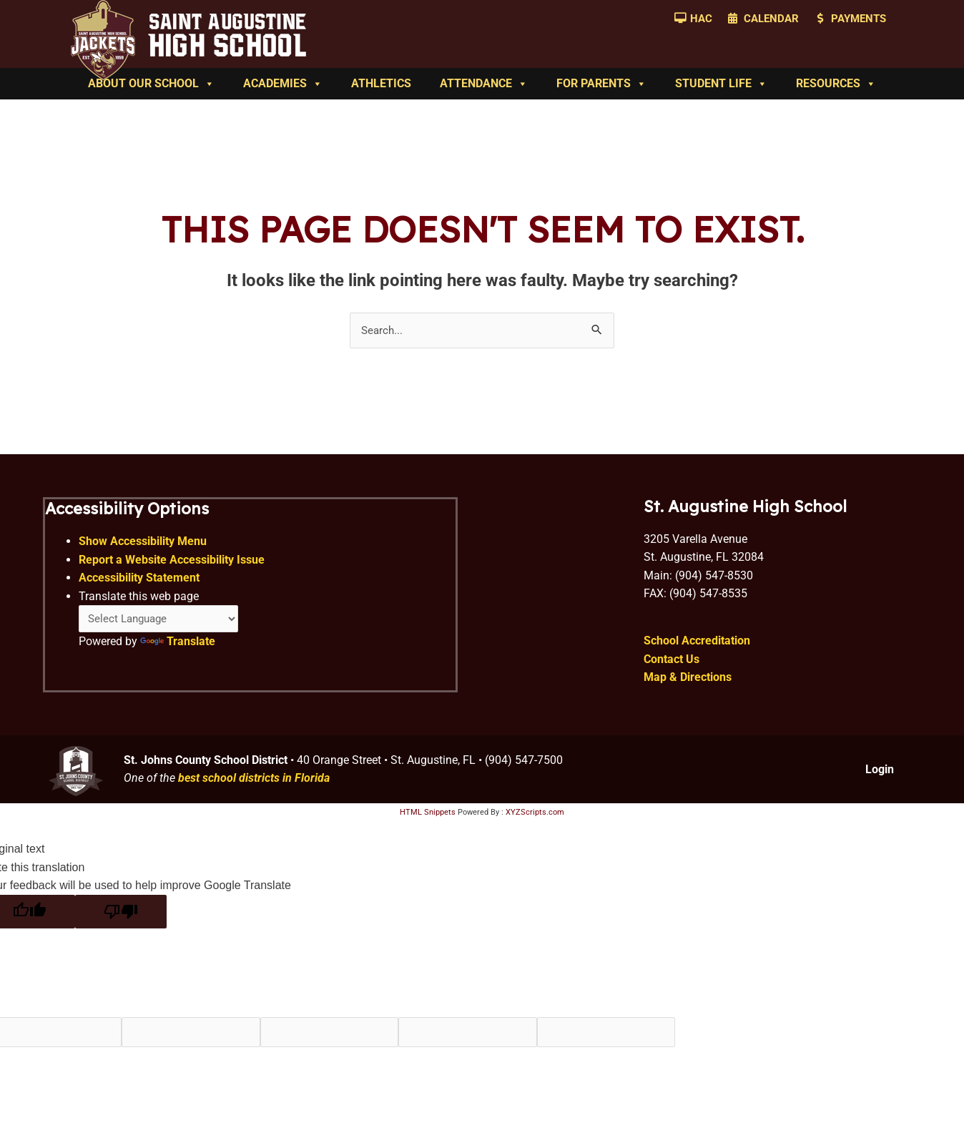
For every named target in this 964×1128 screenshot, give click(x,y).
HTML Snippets (428, 818)
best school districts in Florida (254, 784)
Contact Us (671, 665)
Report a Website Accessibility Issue (172, 564)
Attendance (484, 83)
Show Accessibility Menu (143, 545)
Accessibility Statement (139, 582)
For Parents (601, 83)
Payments (858, 18)
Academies (283, 83)
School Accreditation (697, 646)
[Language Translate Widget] (162, 624)
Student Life (721, 83)
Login (879, 775)
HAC (701, 18)
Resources (836, 83)
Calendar (771, 18)
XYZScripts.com (535, 818)
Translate (178, 647)
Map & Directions (688, 683)
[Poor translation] (121, 917)
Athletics (381, 83)
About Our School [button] (151, 83)
